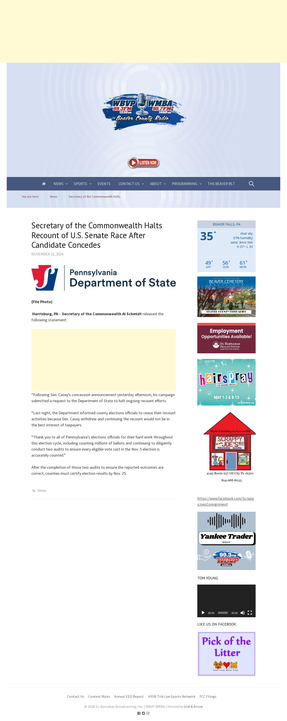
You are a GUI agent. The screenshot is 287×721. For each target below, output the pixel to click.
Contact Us (129, 183)
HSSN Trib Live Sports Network (171, 696)
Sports (80, 183)
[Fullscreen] (250, 613)
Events (104, 183)
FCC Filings (208, 696)
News (58, 183)
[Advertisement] (134, 31)
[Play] (203, 613)
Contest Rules (99, 696)
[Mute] (242, 613)
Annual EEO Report (129, 696)
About (156, 183)
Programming (184, 183)
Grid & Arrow (193, 706)
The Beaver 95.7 (221, 183)
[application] (226, 601)
